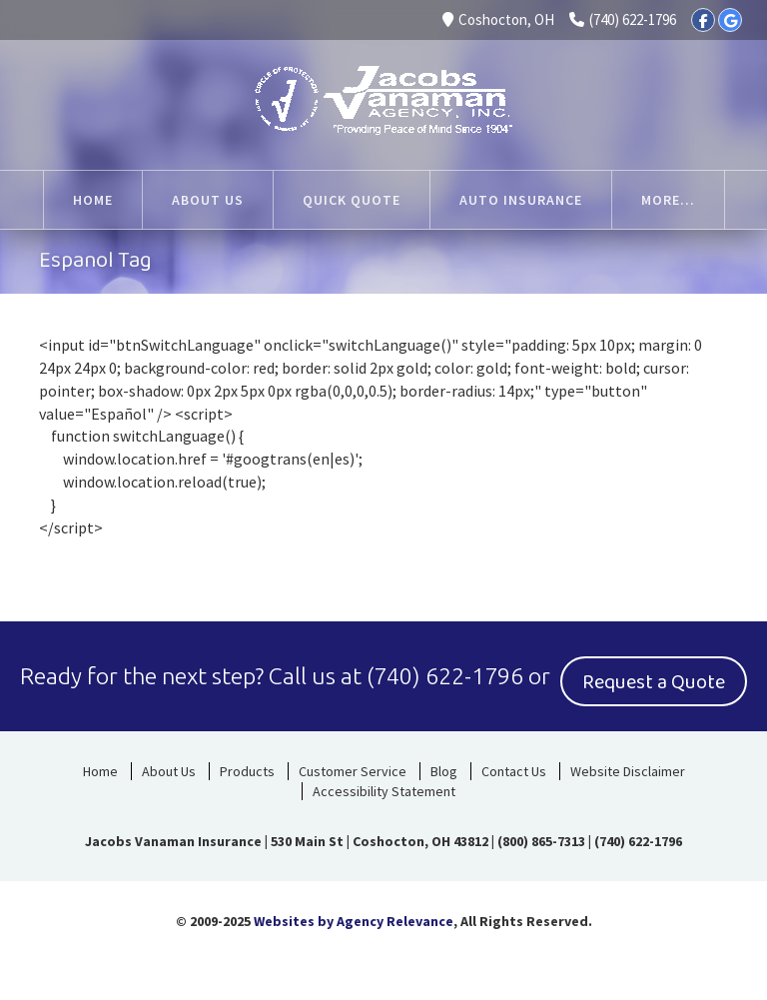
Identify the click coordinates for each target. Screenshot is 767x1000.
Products (247, 771)
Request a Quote (653, 682)
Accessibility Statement (384, 791)
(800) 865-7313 (541, 841)
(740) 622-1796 (622, 19)
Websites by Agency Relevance (353, 921)
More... (668, 200)
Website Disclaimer (627, 771)
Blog (443, 771)
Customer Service (352, 771)
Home (100, 771)
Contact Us (513, 771)
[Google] (730, 20)
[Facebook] (703, 20)
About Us (169, 771)
